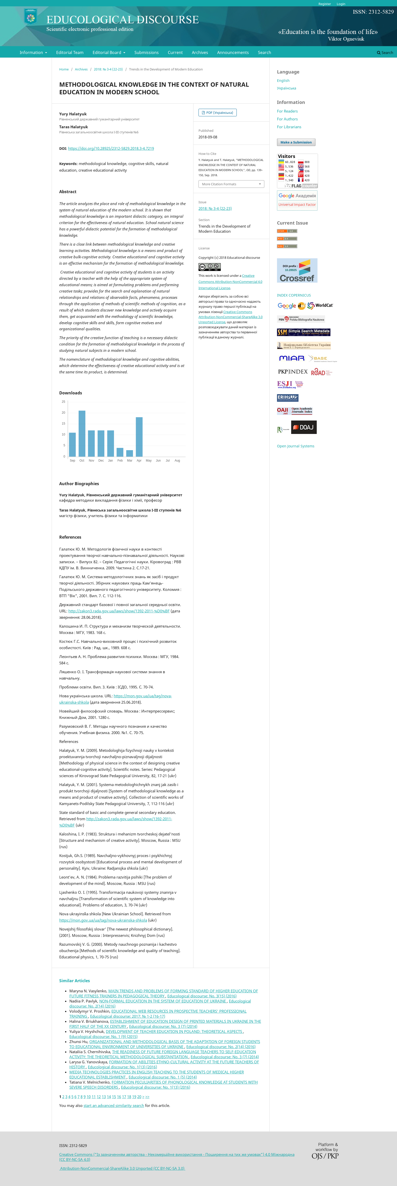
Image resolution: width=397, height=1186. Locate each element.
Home (64, 69)
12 (99, 1096)
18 (129, 1096)
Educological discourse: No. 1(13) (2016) (122, 1066)
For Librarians (289, 126)
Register (325, 4)
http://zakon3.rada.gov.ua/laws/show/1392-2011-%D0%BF (119, 610)
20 (139, 1096)
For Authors (287, 118)
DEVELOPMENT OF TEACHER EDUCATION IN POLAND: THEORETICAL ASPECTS (174, 1031)
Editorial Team (70, 52)
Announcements (233, 52)
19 (134, 1096)
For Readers (287, 111)
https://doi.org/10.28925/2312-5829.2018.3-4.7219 (111, 148)
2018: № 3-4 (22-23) (108, 69)
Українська (286, 88)
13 (104, 1096)
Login (341, 4)
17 (124, 1096)
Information (32, 52)
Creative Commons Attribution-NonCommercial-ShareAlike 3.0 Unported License (230, 316)
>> (147, 1096)
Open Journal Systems (295, 446)
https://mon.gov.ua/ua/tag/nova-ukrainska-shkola (103, 920)
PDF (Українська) (219, 112)
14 (109, 1096)
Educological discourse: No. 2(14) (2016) (220, 1046)
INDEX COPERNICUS (294, 295)
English (283, 80)
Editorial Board (107, 52)
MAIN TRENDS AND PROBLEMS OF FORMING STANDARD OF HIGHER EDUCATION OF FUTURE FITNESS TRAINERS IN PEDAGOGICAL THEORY (163, 993)
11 (94, 1096)
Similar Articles (74, 980)
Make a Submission (296, 142)
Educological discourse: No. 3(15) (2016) (201, 995)
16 (119, 1096)
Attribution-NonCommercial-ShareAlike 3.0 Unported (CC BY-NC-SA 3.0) (122, 1168)
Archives (200, 52)
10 (89, 1096)
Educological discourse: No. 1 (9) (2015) (103, 1036)
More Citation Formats (219, 184)
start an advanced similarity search (114, 1105)
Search (264, 52)
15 (114, 1096)
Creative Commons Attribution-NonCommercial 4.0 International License (230, 281)
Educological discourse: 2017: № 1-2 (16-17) (127, 1016)
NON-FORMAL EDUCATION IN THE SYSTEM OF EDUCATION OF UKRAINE (163, 1000)
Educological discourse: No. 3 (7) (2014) (163, 1026)
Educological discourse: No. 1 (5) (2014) (163, 1077)
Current (175, 52)
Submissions (146, 52)
